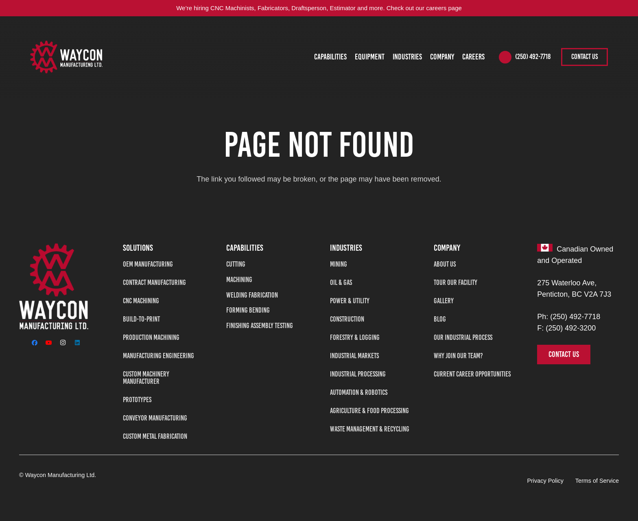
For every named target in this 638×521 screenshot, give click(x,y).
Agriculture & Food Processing (369, 411)
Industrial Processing (358, 374)
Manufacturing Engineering (158, 356)
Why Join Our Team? (458, 356)
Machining (239, 280)
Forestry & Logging (355, 337)
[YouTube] (49, 342)
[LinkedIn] (77, 342)
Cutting (235, 264)
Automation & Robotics (358, 392)
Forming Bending (248, 310)
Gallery (444, 301)
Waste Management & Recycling (369, 429)
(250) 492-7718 (575, 317)
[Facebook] (34, 342)
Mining (338, 264)
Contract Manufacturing (154, 282)
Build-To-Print (141, 319)
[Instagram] (63, 342)
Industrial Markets (354, 356)
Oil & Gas (341, 282)
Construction (347, 319)
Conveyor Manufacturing (155, 418)
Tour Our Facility (455, 282)
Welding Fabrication (252, 295)
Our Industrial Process (463, 337)
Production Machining (151, 337)
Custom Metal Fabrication (155, 436)
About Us (445, 264)
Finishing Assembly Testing (259, 326)
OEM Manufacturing (148, 264)
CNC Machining (141, 301)
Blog (440, 319)
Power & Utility (349, 301)
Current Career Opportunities (472, 374)
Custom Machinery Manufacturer (146, 377)
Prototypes (137, 400)
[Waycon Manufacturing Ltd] (53, 286)
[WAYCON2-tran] (66, 57)
